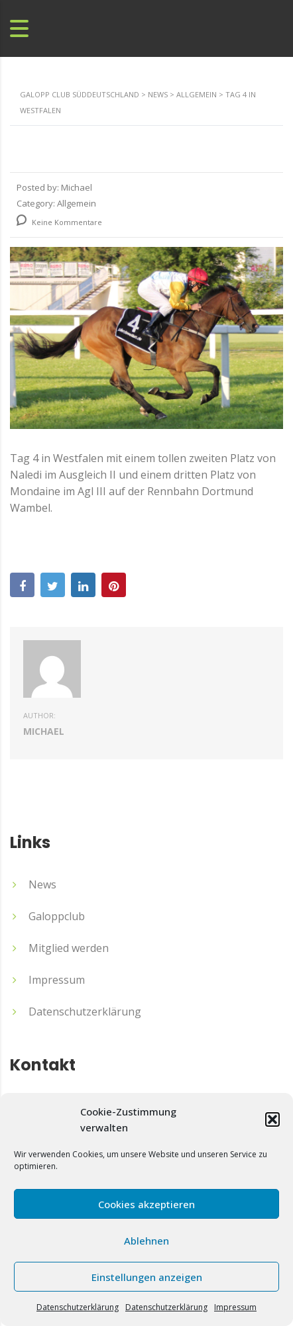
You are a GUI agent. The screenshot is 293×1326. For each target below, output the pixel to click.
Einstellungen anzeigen (146, 1277)
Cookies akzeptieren (146, 1204)
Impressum (235, 1307)
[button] (272, 1119)
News (42, 884)
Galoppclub (57, 916)
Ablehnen (146, 1240)
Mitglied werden (69, 948)
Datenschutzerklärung (77, 1307)
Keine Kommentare (59, 222)
